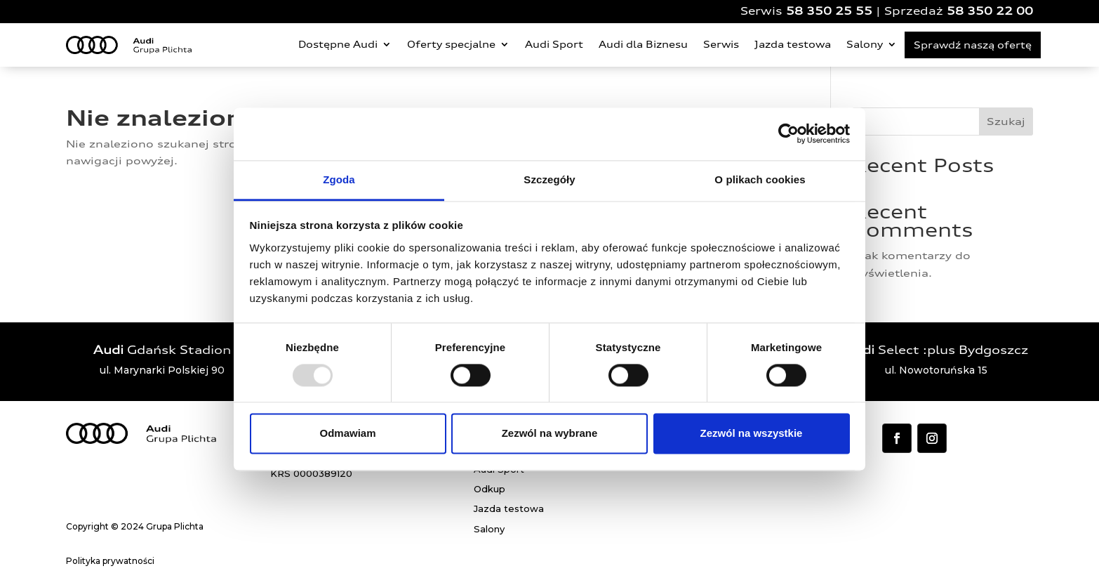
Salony (864, 44)
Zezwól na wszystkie (751, 434)
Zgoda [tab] (339, 179)
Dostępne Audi (338, 44)
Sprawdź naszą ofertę (973, 45)
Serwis (721, 44)
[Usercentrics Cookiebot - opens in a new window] (788, 133)
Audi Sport (554, 44)
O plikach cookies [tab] (759, 179)
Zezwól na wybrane (550, 434)
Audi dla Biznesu (643, 44)
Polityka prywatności (110, 561)
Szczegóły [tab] (549, 179)
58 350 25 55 (829, 11)
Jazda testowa (792, 44)
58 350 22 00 (990, 11)
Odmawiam (347, 434)
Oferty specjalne (451, 44)
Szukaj (1006, 121)
